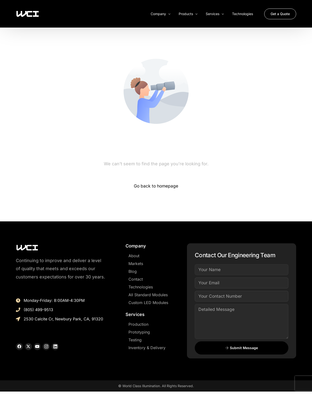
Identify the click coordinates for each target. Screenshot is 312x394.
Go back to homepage (156, 186)
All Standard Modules (148, 295)
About (133, 256)
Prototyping (139, 332)
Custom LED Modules (148, 302)
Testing (135, 340)
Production (138, 324)
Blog (132, 271)
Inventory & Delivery (147, 347)
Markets (135, 263)
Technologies (140, 287)
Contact (135, 279)
